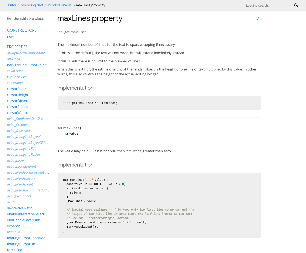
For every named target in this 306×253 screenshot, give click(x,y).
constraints (15, 82)
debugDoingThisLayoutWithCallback (33, 142)
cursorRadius (17, 106)
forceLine (14, 249)
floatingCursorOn (21, 244)
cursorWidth (17, 112)
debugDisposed (18, 130)
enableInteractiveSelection (28, 214)
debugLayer (15, 160)
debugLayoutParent (21, 166)
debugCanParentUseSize (25, 118)
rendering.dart (32, 5)
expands (13, 226)
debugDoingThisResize (23, 154)
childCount (15, 71)
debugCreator (17, 124)
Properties (17, 47)
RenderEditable (60, 5)
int (59, 31)
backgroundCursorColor (26, 65)
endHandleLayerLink (23, 220)
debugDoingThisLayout (24, 136)
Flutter (11, 5)
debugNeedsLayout (21, 178)
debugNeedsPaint (20, 184)
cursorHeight (17, 94)
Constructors (22, 30)
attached (13, 59)
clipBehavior (17, 77)
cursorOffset (17, 100)
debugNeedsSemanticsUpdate (29, 190)
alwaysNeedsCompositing (26, 53)
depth (11, 202)
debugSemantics (19, 196)
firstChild (13, 232)
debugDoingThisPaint (22, 148)
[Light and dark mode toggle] (296, 5)
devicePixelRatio (20, 208)
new (10, 36)
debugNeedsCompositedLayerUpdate (34, 172)
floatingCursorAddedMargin (29, 238)
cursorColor (16, 88)
